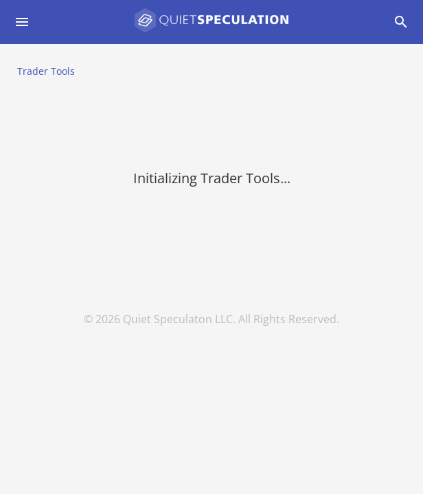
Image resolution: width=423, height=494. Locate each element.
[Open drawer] (21, 21)
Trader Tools (46, 71)
